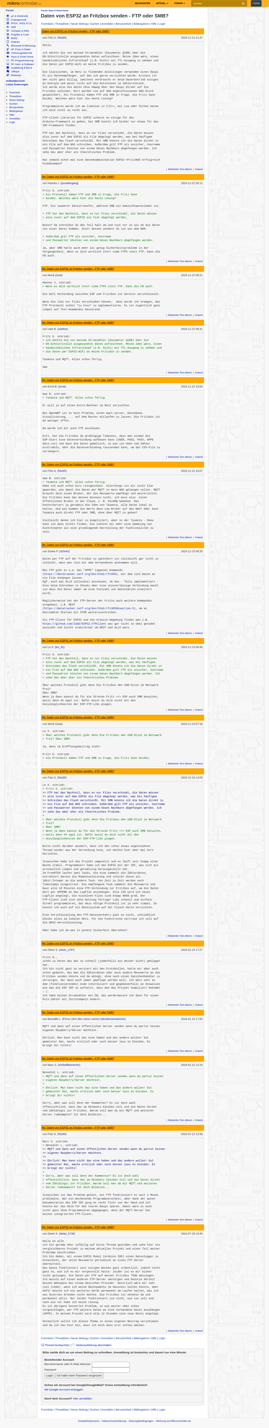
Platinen (13, 41)
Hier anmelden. (83, 1398)
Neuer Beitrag (16, 100)
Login (256, 3)
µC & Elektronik (17, 16)
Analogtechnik (16, 19)
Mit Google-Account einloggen (63, 1389)
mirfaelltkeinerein (69, 1064)
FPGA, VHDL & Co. (19, 23)
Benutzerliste (16, 107)
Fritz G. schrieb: (56, 191)
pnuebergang (70, 183)
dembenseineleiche (113, 1018)
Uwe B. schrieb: (55, 394)
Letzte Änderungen (17, 84)
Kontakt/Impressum (88, 1421)
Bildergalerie (16, 111)
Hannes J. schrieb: (57, 283)
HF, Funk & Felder (19, 49)
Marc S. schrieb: (56, 1141)
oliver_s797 (67, 949)
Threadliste (15, 96)
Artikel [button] (162, 3)
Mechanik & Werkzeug (21, 45)
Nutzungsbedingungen (141, 1421)
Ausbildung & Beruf (19, 67)
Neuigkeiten (142, 3)
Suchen (13, 103)
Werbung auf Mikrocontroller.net (173, 1421)
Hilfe (11, 114)
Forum (10, 10)
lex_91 (60, 647)
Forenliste (14, 92)
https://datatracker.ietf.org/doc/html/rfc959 (80, 574)
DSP (11, 27)
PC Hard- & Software (20, 64)
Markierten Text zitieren (180, 169)
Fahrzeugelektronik (19, 53)
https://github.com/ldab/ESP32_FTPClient (74, 624)
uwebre (62, 328)
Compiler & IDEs (18, 30)
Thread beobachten (55, 1345)
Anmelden (14, 118)
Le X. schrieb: (54, 731)
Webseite (14, 75)
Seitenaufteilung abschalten (92, 1345)
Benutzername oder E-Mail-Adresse (67, 1364)
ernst (62, 386)
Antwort (199, 169)
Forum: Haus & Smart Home (54, 10)
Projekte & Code (18, 34)
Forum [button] (179, 3)
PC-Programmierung (20, 60)
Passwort (50, 1369)
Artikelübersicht (15, 80)
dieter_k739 (67, 1233)
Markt (12, 38)
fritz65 (62, 37)
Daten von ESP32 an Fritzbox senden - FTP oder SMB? (75, 31)
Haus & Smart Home (20, 56)
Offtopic (13, 71)
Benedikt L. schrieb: (59, 1072)
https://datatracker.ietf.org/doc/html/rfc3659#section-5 (89, 608)
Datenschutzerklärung (114, 1421)
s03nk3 (64, 551)
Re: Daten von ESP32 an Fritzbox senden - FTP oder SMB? (78, 176)
